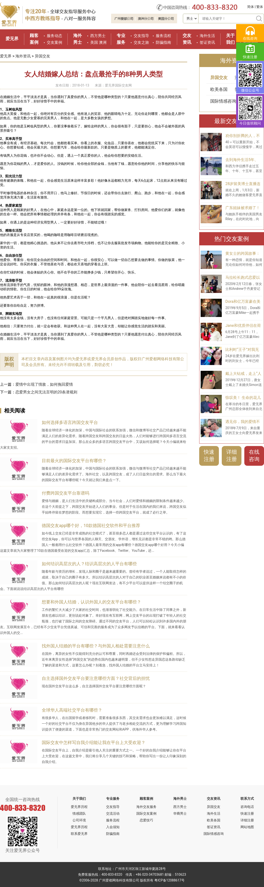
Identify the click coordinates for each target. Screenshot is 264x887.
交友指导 (141, 35)
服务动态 (54, 35)
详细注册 (231, 455)
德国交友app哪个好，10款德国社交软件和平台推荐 (91, 525)
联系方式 (247, 798)
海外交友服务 (146, 807)
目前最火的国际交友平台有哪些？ (74, 460)
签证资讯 (207, 42)
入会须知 (113, 827)
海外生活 (207, 35)
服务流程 (163, 35)
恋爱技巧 (146, 820)
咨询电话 (247, 807)
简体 (250, 7)
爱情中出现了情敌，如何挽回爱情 (44, 384)
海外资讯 (23, 56)
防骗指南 (163, 42)
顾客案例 (146, 798)
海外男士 (180, 798)
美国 (94, 42)
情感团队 (79, 813)
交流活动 (113, 813)
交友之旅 (141, 42)
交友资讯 (213, 798)
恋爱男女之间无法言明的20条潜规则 (46, 392)
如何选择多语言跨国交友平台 (70, 422)
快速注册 (209, 455)
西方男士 (98, 35)
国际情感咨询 (223, 101)
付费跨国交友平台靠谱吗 (65, 493)
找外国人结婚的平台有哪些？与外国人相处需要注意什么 (96, 645)
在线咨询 (254, 455)
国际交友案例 (146, 813)
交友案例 (54, 42)
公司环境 (79, 820)
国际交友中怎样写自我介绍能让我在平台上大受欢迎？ (93, 742)
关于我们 (79, 798)
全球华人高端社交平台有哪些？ (72, 710)
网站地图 (247, 827)
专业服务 (113, 798)
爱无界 (12, 38)
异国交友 (42, 56)
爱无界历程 (79, 807)
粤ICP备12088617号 (169, 880)
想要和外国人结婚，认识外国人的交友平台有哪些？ (91, 601)
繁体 (259, 7)
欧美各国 (219, 89)
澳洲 (103, 42)
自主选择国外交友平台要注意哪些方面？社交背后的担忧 (96, 678)
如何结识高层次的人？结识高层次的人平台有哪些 (89, 563)
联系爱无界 (79, 834)
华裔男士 (180, 813)
